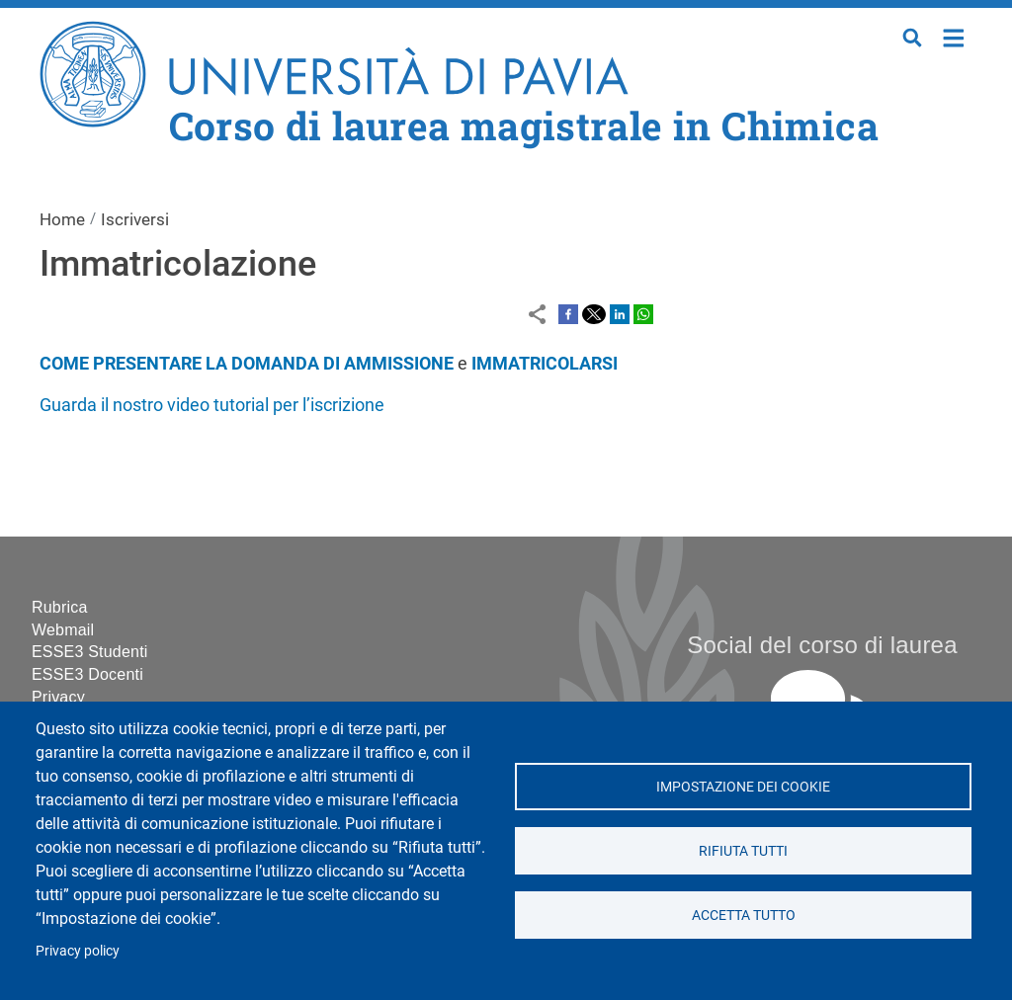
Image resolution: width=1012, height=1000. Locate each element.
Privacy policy (78, 950)
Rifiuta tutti (743, 851)
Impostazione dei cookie (743, 786)
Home (954, 36)
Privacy (58, 697)
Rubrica (60, 607)
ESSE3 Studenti (90, 651)
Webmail (63, 630)
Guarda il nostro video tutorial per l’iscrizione (212, 404)
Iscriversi (135, 219)
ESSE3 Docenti (87, 674)
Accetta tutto (743, 915)
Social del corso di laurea (822, 644)
